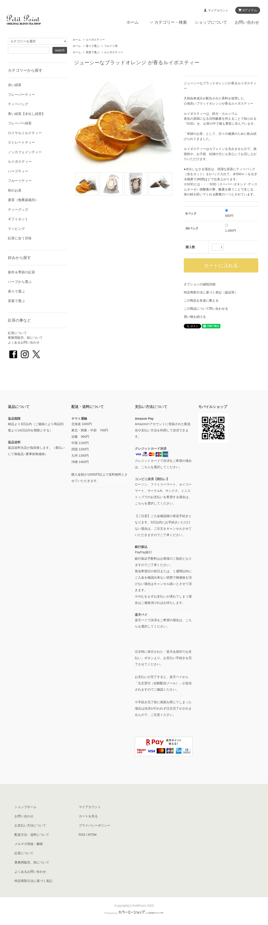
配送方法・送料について (31, 834)
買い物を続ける (195, 316)
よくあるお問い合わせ (24, 342)
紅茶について (17, 333)
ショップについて (211, 22)
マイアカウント (218, 10)
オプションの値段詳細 (199, 284)
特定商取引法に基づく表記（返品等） (211, 292)
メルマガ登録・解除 (28, 844)
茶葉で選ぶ (92, 52)
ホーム (132, 22)
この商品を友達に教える (201, 300)
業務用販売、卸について (25, 337)
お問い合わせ (247, 22)
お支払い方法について (30, 825)
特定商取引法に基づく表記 (33, 881)
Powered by (133, 913)
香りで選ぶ (92, 46)
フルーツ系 (111, 46)
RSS (82, 834)
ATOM (92, 834)
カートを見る (88, 816)
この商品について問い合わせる (206, 308)
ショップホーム (25, 807)
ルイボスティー (95, 39)
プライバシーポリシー (94, 825)
